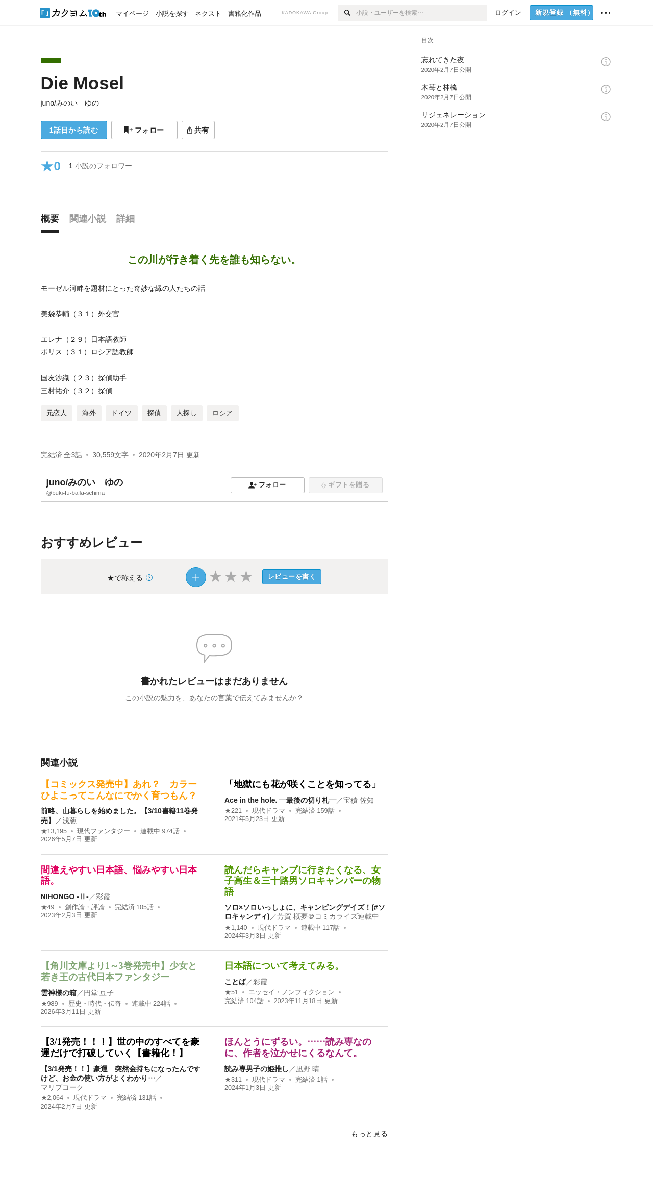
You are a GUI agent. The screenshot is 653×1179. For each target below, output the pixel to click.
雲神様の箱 (59, 993)
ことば (235, 982)
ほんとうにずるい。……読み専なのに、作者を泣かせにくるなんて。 (297, 1047)
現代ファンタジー (103, 831)
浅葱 (69, 820)
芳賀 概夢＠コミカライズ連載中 (328, 916)
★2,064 (52, 1097)
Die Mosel (82, 83)
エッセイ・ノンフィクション (291, 992)
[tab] (52, 221)
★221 (233, 810)
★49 (48, 907)
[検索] (347, 13)
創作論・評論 (85, 907)
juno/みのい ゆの (70, 103)
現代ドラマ (268, 810)
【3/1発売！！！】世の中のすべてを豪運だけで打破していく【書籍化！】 (120, 1047)
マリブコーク (62, 1087)
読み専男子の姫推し (256, 1069)
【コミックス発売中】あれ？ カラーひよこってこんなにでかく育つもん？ (119, 790)
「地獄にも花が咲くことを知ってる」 (302, 784)
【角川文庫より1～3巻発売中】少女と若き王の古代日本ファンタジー (119, 971)
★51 (231, 992)
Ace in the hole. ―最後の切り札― (280, 800)
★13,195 (54, 831)
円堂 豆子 (99, 993)
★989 (49, 1003)
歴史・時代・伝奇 (94, 1003)
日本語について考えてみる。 (284, 966)
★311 (233, 1079)
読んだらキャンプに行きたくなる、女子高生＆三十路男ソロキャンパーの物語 (302, 881)
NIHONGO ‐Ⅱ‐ (65, 896)
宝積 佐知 (358, 800)
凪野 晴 (307, 1069)
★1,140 (235, 927)
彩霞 (103, 896)
